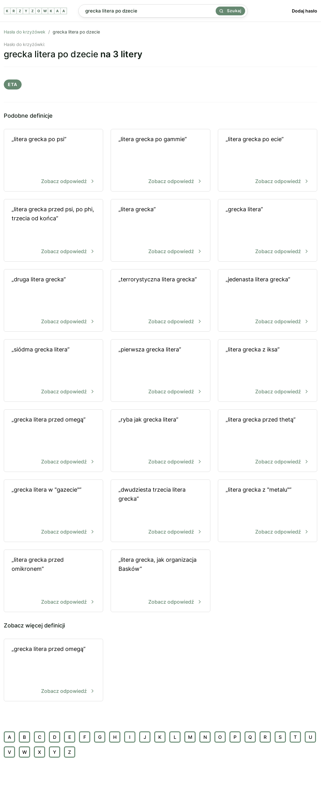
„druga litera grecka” (53, 301)
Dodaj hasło (304, 10)
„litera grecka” (160, 231)
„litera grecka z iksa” (267, 371)
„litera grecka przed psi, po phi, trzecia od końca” (53, 231)
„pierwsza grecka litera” (160, 371)
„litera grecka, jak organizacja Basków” (160, 581)
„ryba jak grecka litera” (160, 441)
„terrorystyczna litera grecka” (160, 301)
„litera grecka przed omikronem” (53, 581)
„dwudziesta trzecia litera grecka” (160, 511)
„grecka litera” (267, 231)
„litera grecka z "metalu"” (267, 511)
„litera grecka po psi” (53, 161)
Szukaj (230, 10)
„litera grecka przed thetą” (267, 441)
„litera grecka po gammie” (160, 161)
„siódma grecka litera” (53, 371)
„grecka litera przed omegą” (53, 441)
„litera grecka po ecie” (267, 161)
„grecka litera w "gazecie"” (53, 511)
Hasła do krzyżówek (24, 31)
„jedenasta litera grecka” (267, 301)
